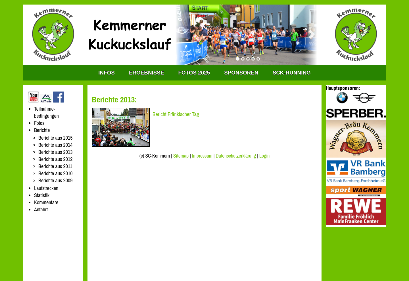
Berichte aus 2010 (55, 173)
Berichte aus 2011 (55, 166)
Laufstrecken (46, 188)
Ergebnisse (146, 73)
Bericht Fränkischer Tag (176, 114)
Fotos (39, 123)
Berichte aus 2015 (55, 137)
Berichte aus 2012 (55, 159)
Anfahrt (41, 209)
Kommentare (46, 202)
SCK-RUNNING (292, 73)
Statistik (41, 195)
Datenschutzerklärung (236, 155)
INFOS (106, 73)
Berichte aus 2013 (55, 152)
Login (264, 155)
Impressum (202, 155)
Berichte (42, 130)
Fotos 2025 (194, 73)
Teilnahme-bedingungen (46, 112)
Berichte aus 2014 (55, 144)
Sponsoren (241, 73)
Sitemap (181, 155)
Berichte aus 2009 (55, 180)
